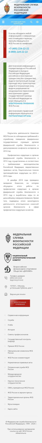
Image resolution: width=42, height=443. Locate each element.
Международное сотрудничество (15, 375)
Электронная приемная (20, 303)
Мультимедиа (13, 404)
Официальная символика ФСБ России (20, 352)
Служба (11, 320)
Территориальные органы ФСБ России (20, 398)
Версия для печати (17, 294)
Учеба (10, 325)
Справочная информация (18, 315)
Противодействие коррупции (18, 23)
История (11, 330)
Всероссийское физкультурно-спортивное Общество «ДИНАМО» (25, 269)
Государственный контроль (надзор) (19, 340)
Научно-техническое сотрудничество (16, 382)
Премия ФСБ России (16, 346)
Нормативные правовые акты (20, 362)
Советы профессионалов (18, 334)
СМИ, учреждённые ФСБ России (21, 388)
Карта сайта (12, 409)
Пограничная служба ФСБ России (18, 368)
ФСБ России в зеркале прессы (20, 392)
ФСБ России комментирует (19, 358)
